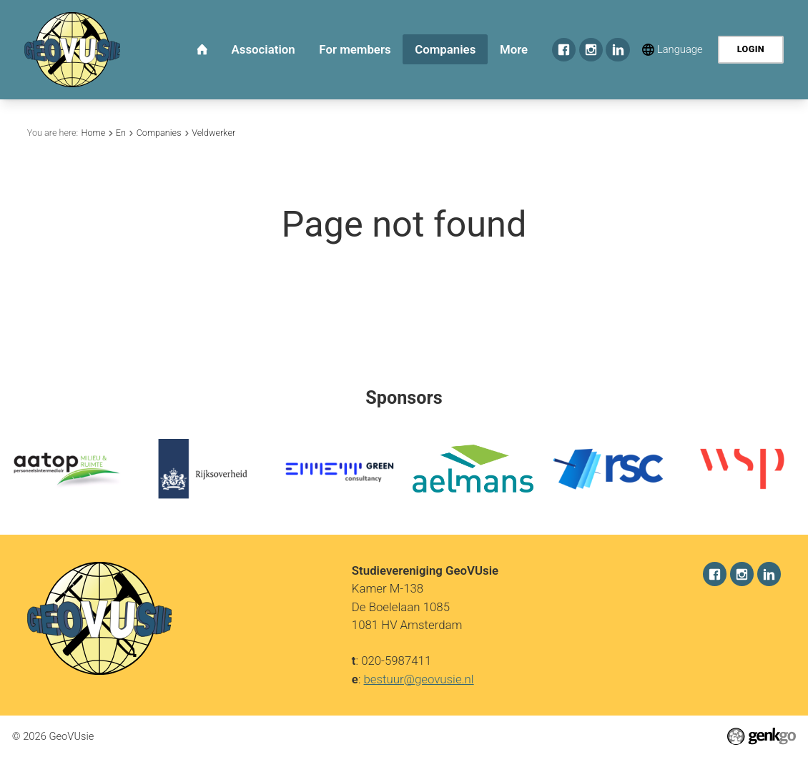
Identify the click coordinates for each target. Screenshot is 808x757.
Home (93, 132)
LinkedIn (618, 50)
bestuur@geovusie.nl (419, 678)
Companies (159, 132)
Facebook (564, 50)
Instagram (591, 50)
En (121, 132)
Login (750, 49)
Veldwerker (213, 132)
